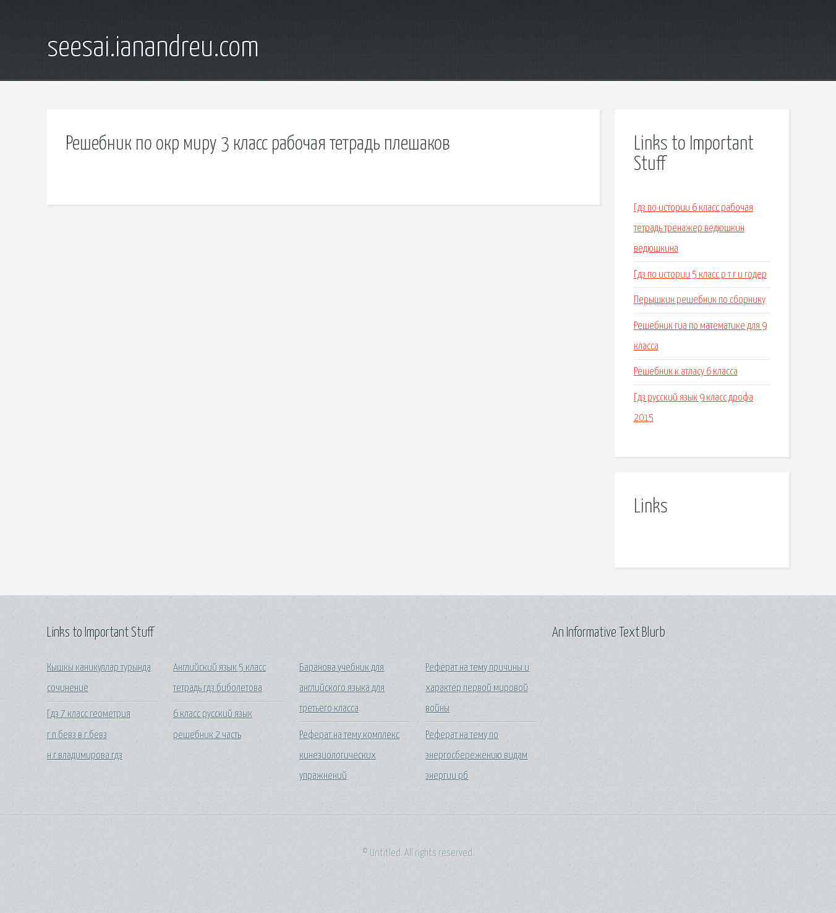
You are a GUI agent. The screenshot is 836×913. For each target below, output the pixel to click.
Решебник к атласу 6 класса (686, 372)
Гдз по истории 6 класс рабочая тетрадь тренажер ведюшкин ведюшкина (693, 229)
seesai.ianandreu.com (153, 48)
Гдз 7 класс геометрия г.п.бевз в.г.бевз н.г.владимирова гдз (88, 735)
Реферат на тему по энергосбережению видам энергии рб (476, 756)
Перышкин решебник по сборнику (700, 300)
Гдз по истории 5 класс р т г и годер (700, 275)
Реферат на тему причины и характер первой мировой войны (477, 689)
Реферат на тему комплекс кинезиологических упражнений (349, 756)
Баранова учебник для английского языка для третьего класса (342, 689)
